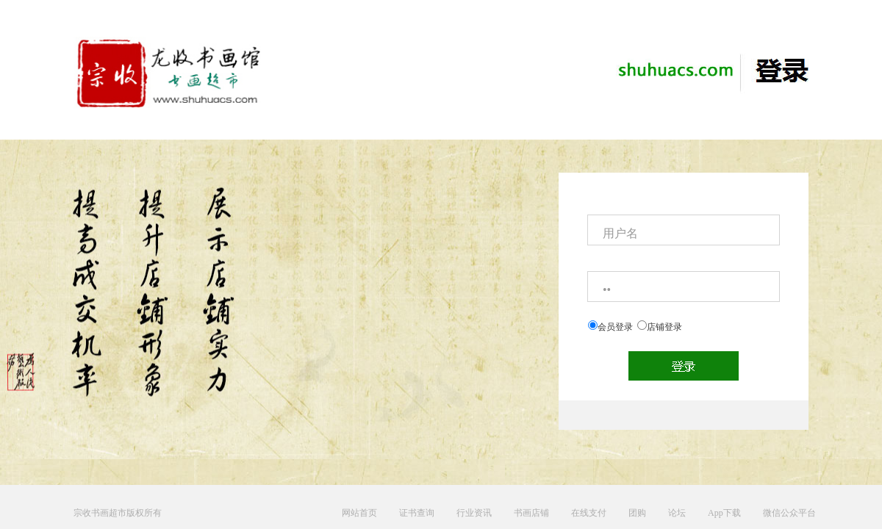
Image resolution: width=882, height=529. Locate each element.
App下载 (724, 513)
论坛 (677, 513)
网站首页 (359, 513)
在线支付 (588, 513)
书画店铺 (531, 513)
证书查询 (416, 513)
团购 (637, 513)
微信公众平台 (789, 513)
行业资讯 (474, 513)
